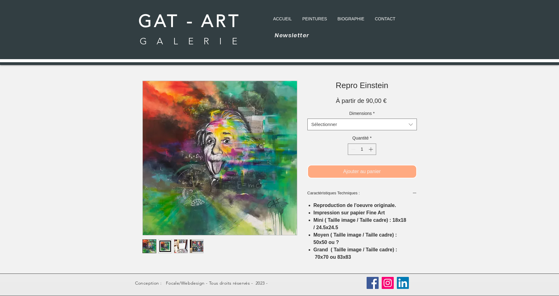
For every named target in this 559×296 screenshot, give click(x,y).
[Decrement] (352, 149)
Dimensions (362, 113)
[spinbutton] (362, 149)
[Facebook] (373, 283)
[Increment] (371, 149)
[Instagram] (388, 283)
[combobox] (362, 124)
